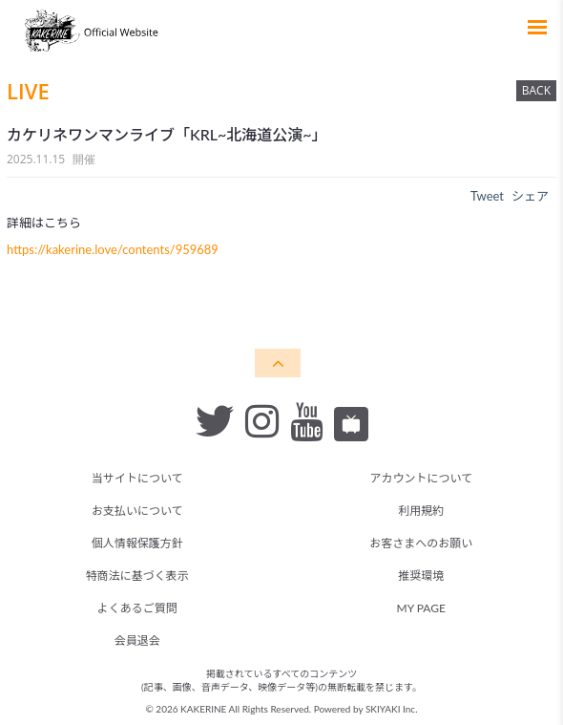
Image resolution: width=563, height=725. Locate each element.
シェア (530, 195)
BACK (536, 90)
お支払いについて (137, 510)
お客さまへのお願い (420, 543)
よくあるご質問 (137, 608)
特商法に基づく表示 (137, 575)
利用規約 (421, 510)
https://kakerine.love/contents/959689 (113, 249)
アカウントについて (420, 478)
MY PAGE (421, 608)
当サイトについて (137, 478)
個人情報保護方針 (137, 543)
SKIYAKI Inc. (391, 708)
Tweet (487, 195)
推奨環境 (421, 575)
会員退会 (137, 640)
